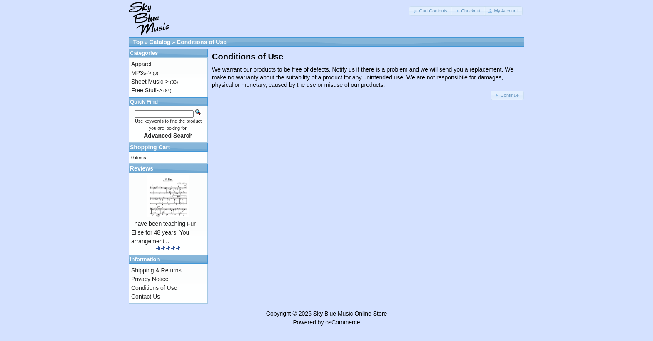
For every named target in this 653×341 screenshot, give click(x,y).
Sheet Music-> (150, 81)
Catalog (159, 42)
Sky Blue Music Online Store (350, 313)
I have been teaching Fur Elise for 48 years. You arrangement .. (163, 232)
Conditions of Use (202, 42)
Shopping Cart (150, 147)
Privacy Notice (149, 279)
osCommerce (342, 322)
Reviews (141, 168)
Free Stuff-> (146, 90)
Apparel (141, 64)
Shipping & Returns (156, 270)
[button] (430, 11)
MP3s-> (141, 72)
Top (138, 42)
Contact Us (145, 296)
